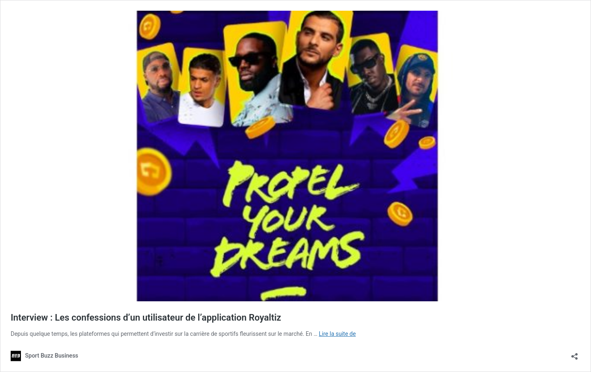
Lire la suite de (337, 333)
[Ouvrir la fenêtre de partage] (574, 353)
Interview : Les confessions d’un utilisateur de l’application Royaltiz (146, 317)
